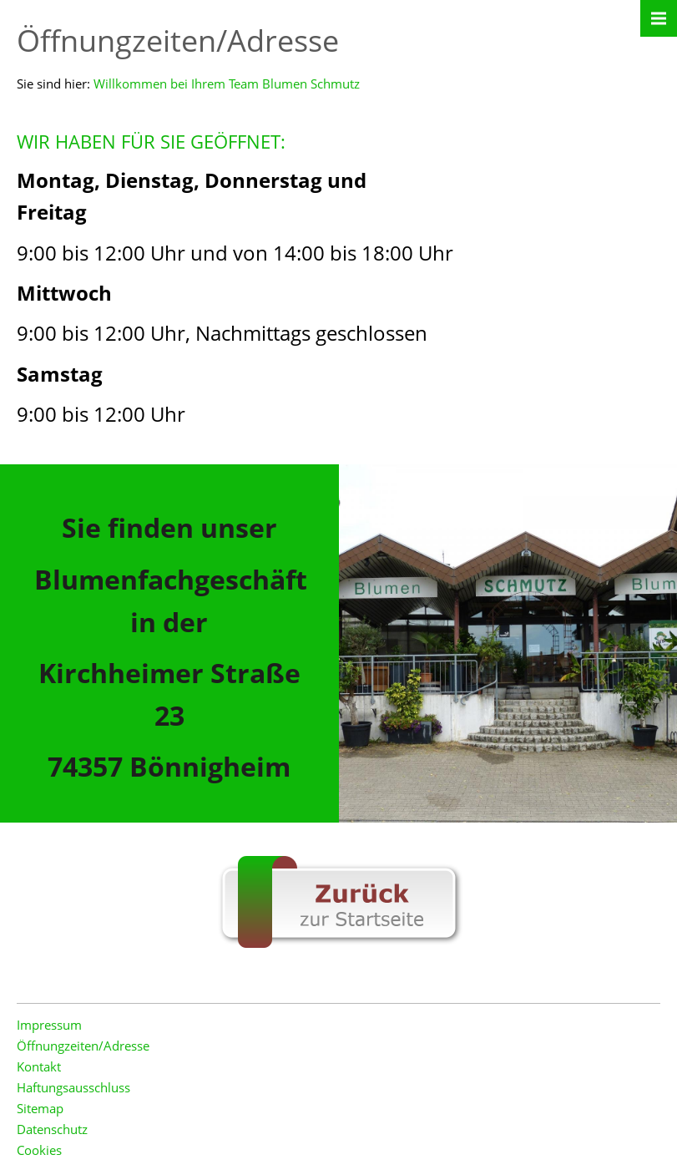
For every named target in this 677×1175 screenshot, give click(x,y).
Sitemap (40, 1108)
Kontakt (39, 1066)
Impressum (49, 1024)
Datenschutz (52, 1129)
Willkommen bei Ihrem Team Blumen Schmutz (226, 83)
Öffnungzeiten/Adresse (83, 1045)
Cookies (39, 1150)
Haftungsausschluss (73, 1087)
